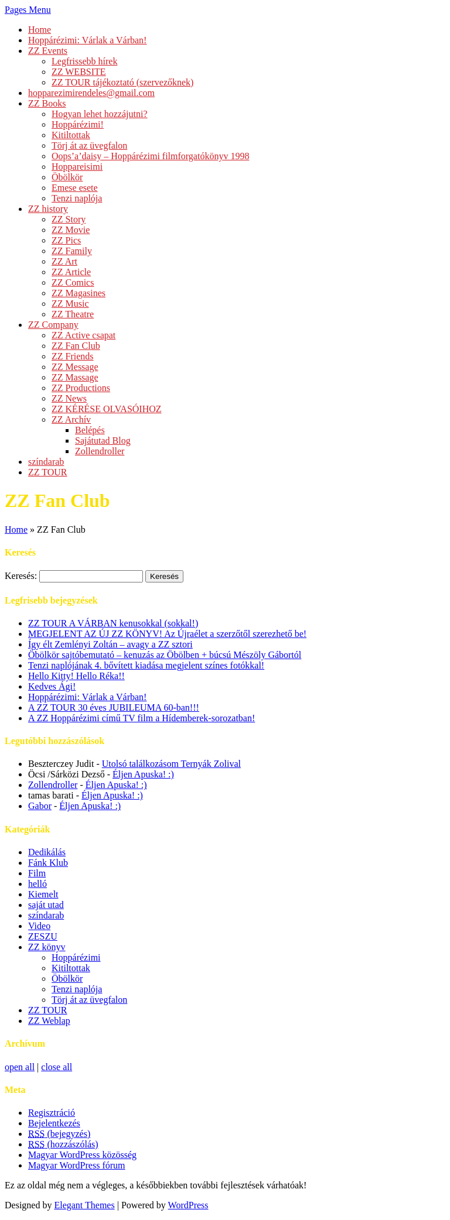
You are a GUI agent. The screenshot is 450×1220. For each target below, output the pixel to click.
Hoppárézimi (76, 957)
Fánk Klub (48, 863)
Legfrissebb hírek (84, 61)
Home (39, 30)
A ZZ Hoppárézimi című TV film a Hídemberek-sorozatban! (141, 718)
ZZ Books (47, 103)
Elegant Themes (84, 1205)
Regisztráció (51, 1113)
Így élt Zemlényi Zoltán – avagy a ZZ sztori (110, 644)
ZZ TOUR (47, 472)
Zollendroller (99, 451)
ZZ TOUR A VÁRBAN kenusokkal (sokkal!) (113, 623)
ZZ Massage (75, 377)
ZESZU (42, 936)
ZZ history (48, 209)
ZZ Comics (73, 282)
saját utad (46, 905)
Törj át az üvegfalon (89, 145)
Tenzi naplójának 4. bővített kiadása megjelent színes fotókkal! (146, 665)
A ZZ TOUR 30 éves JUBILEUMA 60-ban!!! (113, 707)
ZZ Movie (71, 230)
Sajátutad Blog (103, 440)
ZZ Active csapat (83, 335)
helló (37, 884)
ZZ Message (75, 367)
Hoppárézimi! (78, 124)
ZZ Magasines (78, 293)
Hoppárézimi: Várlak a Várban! (87, 40)
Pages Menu (28, 10)
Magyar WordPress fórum (76, 1165)
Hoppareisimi (77, 167)
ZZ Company (53, 325)
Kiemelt (43, 894)
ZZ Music (70, 304)
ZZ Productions (81, 388)
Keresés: (21, 576)
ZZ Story (69, 219)
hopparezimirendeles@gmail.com (91, 93)
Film (37, 873)
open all (20, 1067)
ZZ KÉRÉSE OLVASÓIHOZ (107, 409)
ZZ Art (64, 261)
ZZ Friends (73, 356)
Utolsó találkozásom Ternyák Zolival (171, 764)
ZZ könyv (47, 947)
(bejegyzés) (59, 1134)
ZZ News (69, 398)
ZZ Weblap (49, 1021)
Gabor (40, 806)
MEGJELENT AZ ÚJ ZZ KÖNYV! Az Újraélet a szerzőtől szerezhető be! (167, 634)
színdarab (46, 462)
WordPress (188, 1205)
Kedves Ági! (52, 686)
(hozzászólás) (63, 1144)
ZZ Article (71, 272)
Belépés (90, 430)
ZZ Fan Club (76, 346)
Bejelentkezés (54, 1123)
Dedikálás (47, 852)
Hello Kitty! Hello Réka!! (76, 676)
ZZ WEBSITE (79, 72)
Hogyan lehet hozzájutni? (100, 114)
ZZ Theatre (73, 314)
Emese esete (75, 188)
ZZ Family (72, 251)
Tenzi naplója (77, 198)
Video (39, 926)
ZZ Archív (71, 419)
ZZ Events (47, 51)
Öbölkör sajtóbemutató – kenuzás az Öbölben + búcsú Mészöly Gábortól (164, 655)
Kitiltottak (71, 135)
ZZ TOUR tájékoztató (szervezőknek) (122, 82)
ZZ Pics (66, 240)
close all (56, 1067)
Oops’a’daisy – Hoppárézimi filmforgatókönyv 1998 (150, 156)
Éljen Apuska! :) (143, 774)
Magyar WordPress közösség (82, 1155)
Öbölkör (67, 177)
